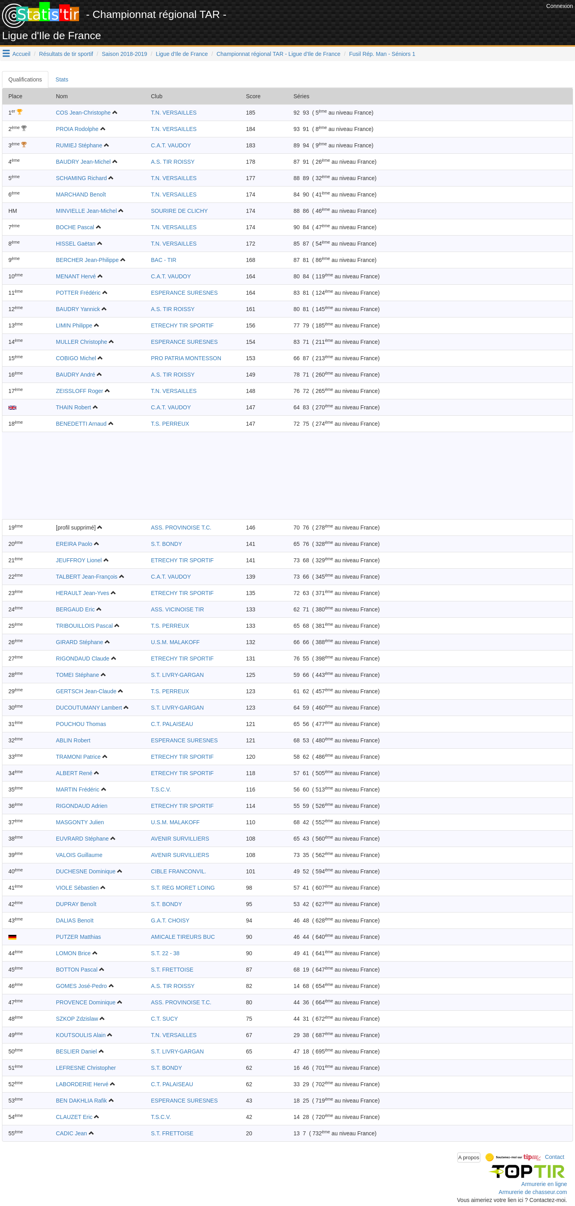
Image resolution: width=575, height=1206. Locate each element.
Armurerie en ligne (544, 1184)
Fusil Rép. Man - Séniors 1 (382, 54)
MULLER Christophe (81, 342)
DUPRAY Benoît (76, 904)
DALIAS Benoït (74, 920)
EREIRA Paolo (74, 544)
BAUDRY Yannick (78, 309)
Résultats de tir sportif (66, 54)
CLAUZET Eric (74, 1117)
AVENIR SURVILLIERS (180, 838)
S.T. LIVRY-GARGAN (177, 675)
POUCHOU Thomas (81, 724)
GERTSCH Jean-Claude (86, 691)
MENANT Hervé (76, 276)
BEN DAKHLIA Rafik (81, 1100)
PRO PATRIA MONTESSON (186, 358)
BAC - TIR (163, 260)
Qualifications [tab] (25, 79)
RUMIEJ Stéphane (79, 145)
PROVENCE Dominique (85, 1002)
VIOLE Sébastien (77, 888)
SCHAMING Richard (81, 178)
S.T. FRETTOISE (172, 969)
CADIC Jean (71, 1133)
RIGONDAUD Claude (82, 658)
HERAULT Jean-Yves (82, 593)
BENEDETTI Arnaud (81, 424)
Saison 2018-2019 (124, 54)
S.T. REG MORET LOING (183, 888)
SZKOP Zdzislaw (77, 1019)
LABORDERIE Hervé (82, 1084)
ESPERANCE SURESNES (184, 293)
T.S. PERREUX (170, 424)
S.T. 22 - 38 (165, 953)
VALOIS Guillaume (79, 855)
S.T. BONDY (166, 544)
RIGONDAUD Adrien (81, 806)
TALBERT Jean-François (86, 576)
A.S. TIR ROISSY (172, 162)
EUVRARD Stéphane (82, 838)
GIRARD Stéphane (79, 642)
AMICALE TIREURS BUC (183, 937)
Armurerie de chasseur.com (533, 1192)
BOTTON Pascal (76, 969)
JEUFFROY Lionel (79, 560)
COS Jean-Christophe (83, 112)
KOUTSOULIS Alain (81, 1035)
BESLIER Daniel (76, 1051)
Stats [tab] (62, 79)
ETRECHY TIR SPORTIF (182, 325)
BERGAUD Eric (75, 609)
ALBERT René (74, 773)
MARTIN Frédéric (77, 789)
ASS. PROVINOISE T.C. (181, 527)
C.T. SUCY (164, 1019)
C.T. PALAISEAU (172, 724)
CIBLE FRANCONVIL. (178, 871)
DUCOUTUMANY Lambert (89, 707)
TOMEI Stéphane (77, 675)
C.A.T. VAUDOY (171, 145)
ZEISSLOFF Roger (79, 391)
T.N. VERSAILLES (173, 112)
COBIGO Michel (76, 358)
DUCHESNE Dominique (85, 871)
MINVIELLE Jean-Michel (86, 211)
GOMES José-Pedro (81, 986)
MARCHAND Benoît (81, 194)
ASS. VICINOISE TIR (177, 609)
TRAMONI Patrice (78, 757)
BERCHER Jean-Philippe (87, 260)
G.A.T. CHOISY (170, 920)
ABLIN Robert (73, 740)
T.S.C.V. (161, 789)
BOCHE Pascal (75, 227)
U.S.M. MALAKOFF (175, 642)
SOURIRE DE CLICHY (179, 211)
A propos (469, 1157)
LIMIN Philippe (74, 325)
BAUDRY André (75, 374)
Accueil (21, 54)
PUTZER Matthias (78, 937)
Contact (554, 1157)
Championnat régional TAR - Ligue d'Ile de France (278, 54)
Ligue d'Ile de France (182, 54)
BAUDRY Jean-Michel (83, 162)
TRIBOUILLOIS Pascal (84, 626)
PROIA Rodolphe (77, 129)
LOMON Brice (73, 953)
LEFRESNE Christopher (86, 1068)
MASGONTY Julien (80, 822)
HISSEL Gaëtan (75, 243)
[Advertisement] (399, 20)
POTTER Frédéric (78, 293)
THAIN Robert (73, 407)
